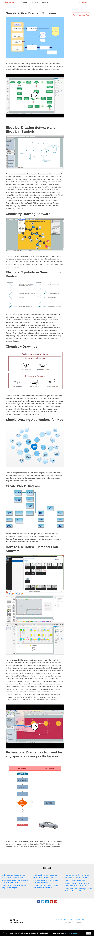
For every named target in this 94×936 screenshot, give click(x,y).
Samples (45, 2)
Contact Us (59, 919)
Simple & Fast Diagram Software (31, 13)
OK (89, 933)
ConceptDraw (9, 2)
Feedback (66, 919)
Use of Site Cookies (71, 933)
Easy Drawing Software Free (75, 880)
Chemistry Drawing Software (28, 214)
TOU (83, 919)
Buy (54, 2)
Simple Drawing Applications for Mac (34, 419)
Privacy (78, 919)
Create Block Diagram (23, 486)
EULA (72, 919)
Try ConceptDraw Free (81, 15)
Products (24, 2)
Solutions (35, 2)
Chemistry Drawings (21, 346)
